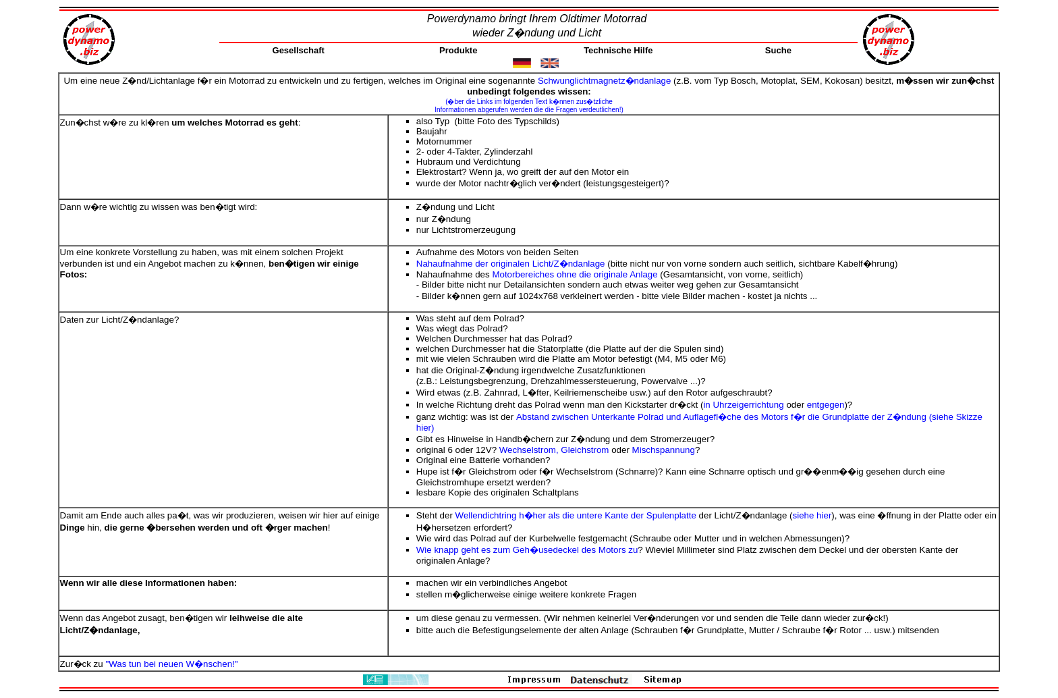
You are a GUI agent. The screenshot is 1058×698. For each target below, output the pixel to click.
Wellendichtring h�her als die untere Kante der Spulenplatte (575, 515)
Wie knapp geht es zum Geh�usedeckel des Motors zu (527, 550)
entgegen (826, 405)
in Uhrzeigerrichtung (743, 405)
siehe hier (812, 515)
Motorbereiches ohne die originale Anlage (574, 274)
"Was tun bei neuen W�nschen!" (171, 664)
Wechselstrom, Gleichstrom (554, 450)
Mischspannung (663, 450)
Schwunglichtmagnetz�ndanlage (604, 81)
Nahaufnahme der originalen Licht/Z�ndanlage (510, 264)
